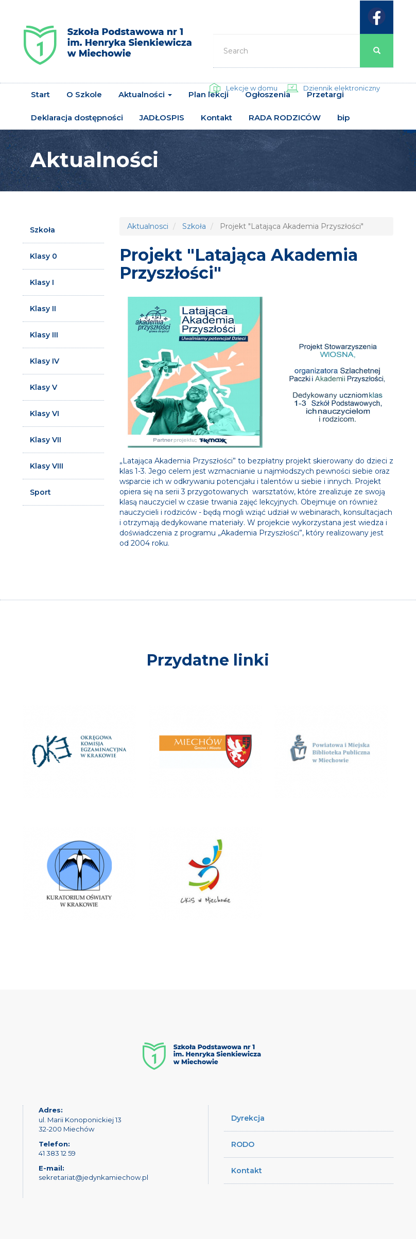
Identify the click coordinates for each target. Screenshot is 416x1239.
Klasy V (43, 387)
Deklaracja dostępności (77, 117)
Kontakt (216, 117)
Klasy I (42, 282)
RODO (242, 1144)
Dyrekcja (248, 1118)
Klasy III (44, 334)
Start (40, 94)
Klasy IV (44, 361)
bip (343, 117)
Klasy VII (45, 439)
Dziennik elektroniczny (341, 88)
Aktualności (145, 94)
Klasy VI (44, 413)
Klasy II (43, 308)
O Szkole (84, 94)
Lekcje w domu (252, 88)
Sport (40, 492)
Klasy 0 (43, 256)
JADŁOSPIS (162, 117)
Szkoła (42, 230)
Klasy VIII (46, 466)
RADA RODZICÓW (285, 117)
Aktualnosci (147, 226)
